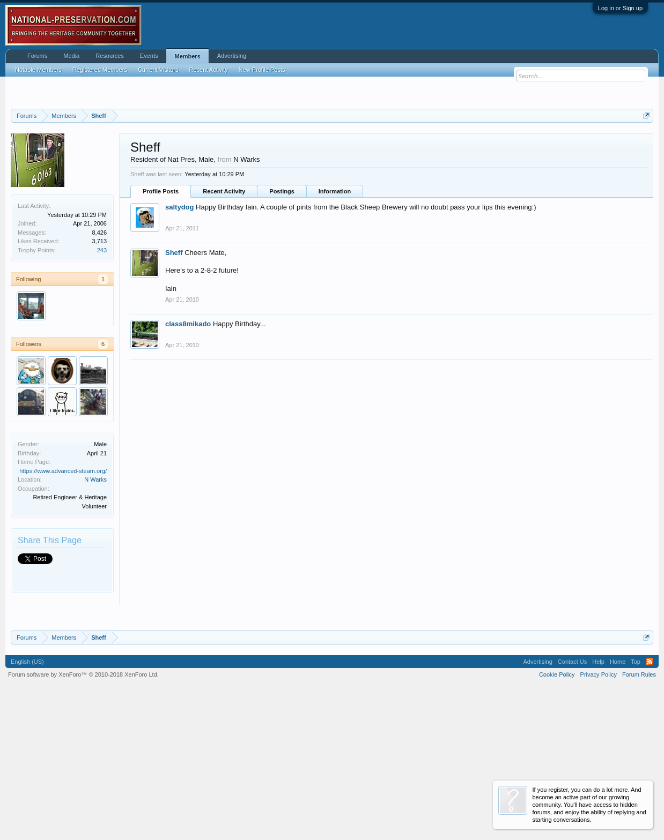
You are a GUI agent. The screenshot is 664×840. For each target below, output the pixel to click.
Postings (281, 325)
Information (335, 325)
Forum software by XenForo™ (83, 808)
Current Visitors (158, 69)
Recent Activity (224, 325)
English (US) (27, 795)
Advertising (231, 55)
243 (102, 384)
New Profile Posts (262, 69)
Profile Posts (161, 325)
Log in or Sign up (620, 8)
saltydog (179, 341)
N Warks (95, 613)
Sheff (174, 386)
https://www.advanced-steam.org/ (63, 605)
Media (71, 55)
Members (187, 56)
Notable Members (38, 69)
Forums (37, 55)
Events (149, 55)
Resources (109, 55)
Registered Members (99, 69)
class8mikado (188, 458)
